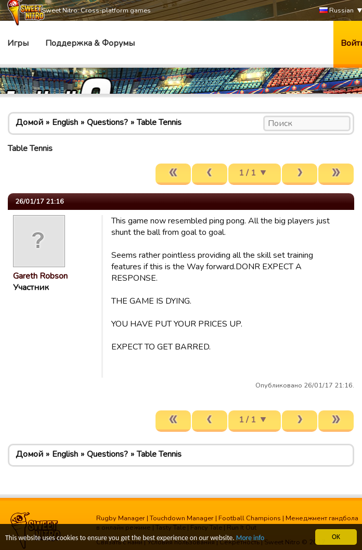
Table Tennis (159, 122)
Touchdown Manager (182, 518)
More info (250, 538)
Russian (336, 11)
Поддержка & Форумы (90, 43)
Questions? (107, 122)
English (65, 122)
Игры (18, 43)
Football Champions (249, 518)
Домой (29, 122)
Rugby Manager (120, 518)
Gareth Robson (40, 276)
